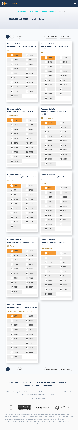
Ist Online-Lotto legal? (39, 392)
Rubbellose (47, 385)
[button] (75, 3)
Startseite (22, 11)
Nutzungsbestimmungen (36, 394)
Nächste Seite (66, 36)
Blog (37, 385)
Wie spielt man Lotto (21, 392)
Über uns (54, 392)
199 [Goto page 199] (19, 369)
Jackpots (62, 382)
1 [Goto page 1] (7, 36)
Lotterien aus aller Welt (45, 382)
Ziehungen (28, 385)
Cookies (51, 394)
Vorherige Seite (51, 36)
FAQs (8, 392)
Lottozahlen (33, 11)
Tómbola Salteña (47, 11)
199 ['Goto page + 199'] (19, 36)
